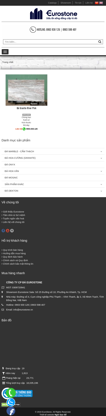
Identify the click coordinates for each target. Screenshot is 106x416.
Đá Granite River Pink (26, 108)
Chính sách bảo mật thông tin (17, 263)
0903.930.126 (32, 129)
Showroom (66, 3)
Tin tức (78, 3)
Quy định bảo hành (12, 256)
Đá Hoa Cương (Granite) (20, 158)
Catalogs (52, 3)
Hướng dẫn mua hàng (14, 253)
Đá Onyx (10, 164)
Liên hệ (89, 3)
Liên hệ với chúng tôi (13, 222)
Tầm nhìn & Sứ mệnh (13, 215)
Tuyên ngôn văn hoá (13, 218)
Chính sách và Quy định (15, 260)
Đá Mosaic (11, 177)
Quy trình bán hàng (12, 250)
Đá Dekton (11, 190)
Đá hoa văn (12, 171)
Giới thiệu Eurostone (13, 211)
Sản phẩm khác (14, 184)
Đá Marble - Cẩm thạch (19, 151)
